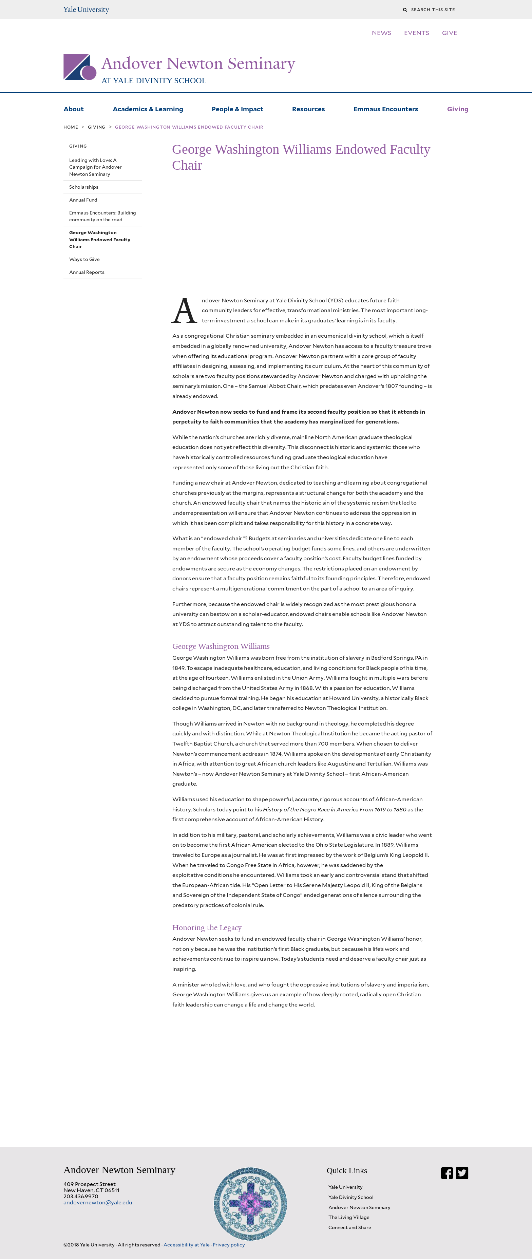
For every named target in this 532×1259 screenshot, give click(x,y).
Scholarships (83, 187)
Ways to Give (84, 259)
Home (70, 127)
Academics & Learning (148, 108)
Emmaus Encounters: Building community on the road (102, 216)
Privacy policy (229, 1244)
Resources (308, 108)
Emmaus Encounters (386, 108)
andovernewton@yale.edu (97, 1202)
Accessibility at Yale (187, 1244)
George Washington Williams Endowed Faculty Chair (99, 239)
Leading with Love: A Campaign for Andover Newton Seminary (95, 167)
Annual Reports (86, 272)
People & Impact (237, 108)
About (73, 108)
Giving (458, 108)
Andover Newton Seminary (198, 63)
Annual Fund (83, 200)
